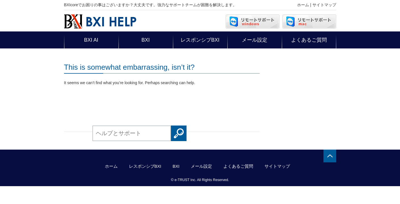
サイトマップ (324, 5)
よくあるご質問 (309, 40)
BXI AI (91, 40)
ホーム (303, 5)
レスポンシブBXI (200, 40)
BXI (145, 40)
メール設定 (254, 40)
